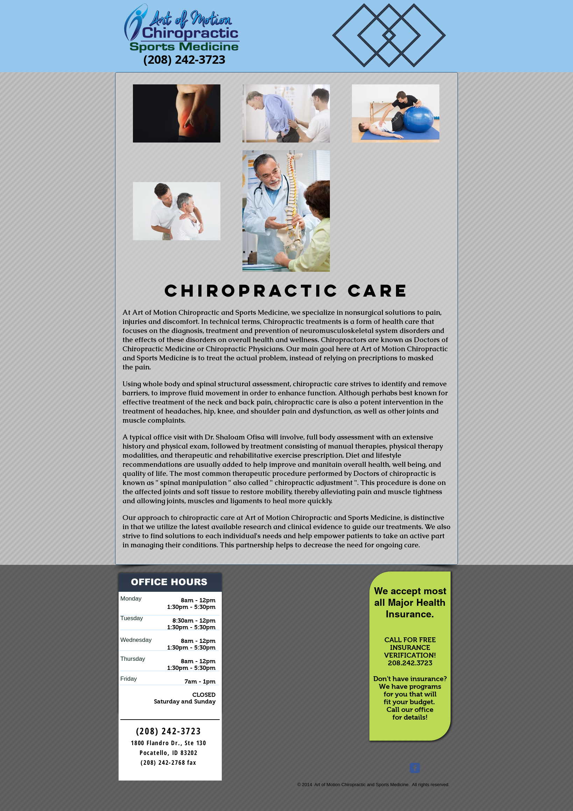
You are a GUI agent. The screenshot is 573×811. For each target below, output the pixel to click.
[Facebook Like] (435, 769)
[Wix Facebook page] (415, 768)
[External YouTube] (294, 634)
